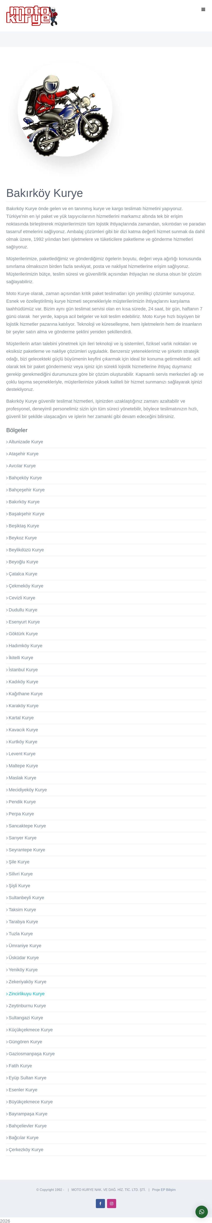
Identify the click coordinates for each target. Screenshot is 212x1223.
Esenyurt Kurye (24, 621)
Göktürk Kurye (23, 633)
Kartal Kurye (21, 717)
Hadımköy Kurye (25, 645)
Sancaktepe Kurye (27, 825)
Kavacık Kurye (23, 729)
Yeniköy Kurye (23, 969)
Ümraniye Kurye (25, 945)
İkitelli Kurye (21, 657)
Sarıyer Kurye (23, 837)
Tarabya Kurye (23, 921)
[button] (201, 1212)
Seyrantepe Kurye (27, 849)
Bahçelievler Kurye (28, 1125)
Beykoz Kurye (23, 537)
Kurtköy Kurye (23, 741)
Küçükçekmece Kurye (31, 1029)
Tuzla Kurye (21, 933)
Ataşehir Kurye (24, 453)
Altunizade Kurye (26, 441)
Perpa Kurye (21, 813)
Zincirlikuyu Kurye (27, 993)
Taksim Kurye (22, 909)
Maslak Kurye (22, 777)
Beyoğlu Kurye (23, 561)
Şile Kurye (19, 861)
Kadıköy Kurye (23, 681)
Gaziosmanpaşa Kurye (32, 1053)
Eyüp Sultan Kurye (27, 1077)
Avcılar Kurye (22, 465)
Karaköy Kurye (24, 705)
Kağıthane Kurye (26, 693)
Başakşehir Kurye (26, 513)
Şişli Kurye (19, 885)
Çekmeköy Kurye (26, 585)
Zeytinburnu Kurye (27, 1005)
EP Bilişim (168, 1190)
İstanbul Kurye (23, 669)
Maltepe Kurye (23, 765)
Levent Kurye (22, 753)
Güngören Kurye (25, 1041)
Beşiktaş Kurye (24, 525)
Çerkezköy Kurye (26, 1149)
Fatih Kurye (20, 1065)
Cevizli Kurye (22, 597)
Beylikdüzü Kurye (26, 549)
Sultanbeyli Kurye (26, 897)
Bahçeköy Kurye (25, 477)
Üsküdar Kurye (24, 957)
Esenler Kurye (23, 1089)
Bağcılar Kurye (24, 1137)
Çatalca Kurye (23, 573)
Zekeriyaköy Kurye (27, 981)
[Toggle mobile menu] (203, 9)
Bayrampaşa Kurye (28, 1113)
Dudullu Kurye (23, 609)
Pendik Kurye (22, 801)
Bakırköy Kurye (24, 501)
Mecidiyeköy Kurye (28, 789)
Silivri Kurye (21, 873)
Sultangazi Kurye (26, 1017)
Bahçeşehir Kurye (27, 489)
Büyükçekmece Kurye (31, 1101)
